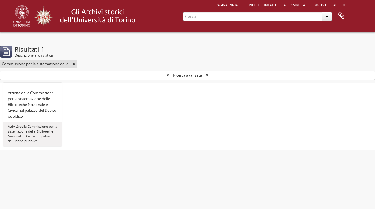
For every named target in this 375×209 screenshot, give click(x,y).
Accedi (339, 4)
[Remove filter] (74, 64)
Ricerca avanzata (187, 75)
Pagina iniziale (228, 4)
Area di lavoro (341, 16)
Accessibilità (294, 4)
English (319, 4)
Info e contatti (262, 4)
